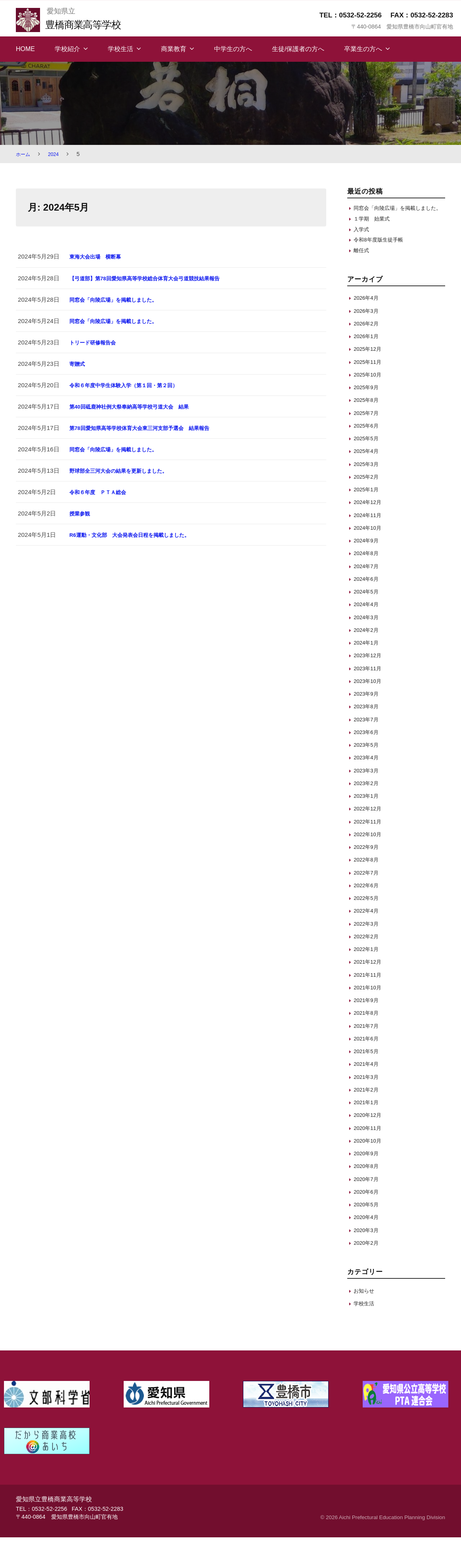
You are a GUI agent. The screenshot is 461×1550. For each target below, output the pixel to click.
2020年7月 (368, 1191)
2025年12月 (370, 361)
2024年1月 (368, 655)
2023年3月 (368, 783)
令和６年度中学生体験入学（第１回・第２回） (131, 385)
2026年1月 (368, 348)
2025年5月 (368, 450)
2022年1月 (368, 961)
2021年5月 (368, 1063)
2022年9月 (368, 859)
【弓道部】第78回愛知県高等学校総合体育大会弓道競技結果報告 (156, 278)
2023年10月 (370, 693)
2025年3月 (368, 476)
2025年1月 (368, 501)
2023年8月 (368, 719)
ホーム (24, 154)
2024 (56, 154)
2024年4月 (368, 617)
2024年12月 (370, 515)
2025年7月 (368, 425)
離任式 (362, 262)
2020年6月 (368, 1204)
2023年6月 (368, 744)
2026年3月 (368, 323)
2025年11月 (370, 374)
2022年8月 (368, 872)
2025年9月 (368, 399)
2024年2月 (368, 642)
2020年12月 (370, 1127)
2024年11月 (370, 527)
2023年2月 (368, 795)
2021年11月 (370, 987)
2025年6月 (368, 438)
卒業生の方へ (363, 49)
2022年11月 (370, 834)
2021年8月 (368, 1025)
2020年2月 (368, 1255)
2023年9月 (368, 706)
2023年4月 (368, 770)
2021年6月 (368, 1051)
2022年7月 (368, 885)
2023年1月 (368, 808)
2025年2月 (368, 489)
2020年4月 (368, 1230)
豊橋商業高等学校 (88, 23)
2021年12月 (370, 974)
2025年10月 (370, 387)
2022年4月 (368, 923)
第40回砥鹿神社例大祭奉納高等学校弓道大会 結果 (138, 406)
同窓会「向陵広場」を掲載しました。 (119, 299)
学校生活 (120, 49)
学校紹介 (67, 49)
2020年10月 (370, 1153)
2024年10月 (370, 540)
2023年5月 (368, 757)
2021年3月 (368, 1089)
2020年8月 (368, 1178)
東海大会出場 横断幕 (99, 256)
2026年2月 (368, 336)
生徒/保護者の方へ (298, 49)
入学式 (362, 239)
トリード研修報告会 (96, 342)
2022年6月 (368, 897)
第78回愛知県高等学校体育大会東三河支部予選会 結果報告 (150, 427)
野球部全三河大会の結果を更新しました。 (125, 470)
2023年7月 (368, 731)
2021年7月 (368, 1038)
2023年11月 (370, 680)
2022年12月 (370, 821)
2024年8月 (368, 566)
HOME (25, 49)
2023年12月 (370, 668)
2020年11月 (370, 1140)
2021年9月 (368, 1012)
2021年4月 (368, 1076)
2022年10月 (370, 846)
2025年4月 (368, 463)
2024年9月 (368, 553)
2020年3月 (368, 1242)
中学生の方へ (233, 49)
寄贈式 (78, 363)
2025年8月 (368, 412)
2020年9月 (368, 1165)
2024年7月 (368, 578)
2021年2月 (368, 1102)
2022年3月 (368, 936)
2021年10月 (370, 1000)
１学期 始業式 (374, 227)
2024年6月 (368, 591)
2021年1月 (368, 1114)
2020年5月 (368, 1216)
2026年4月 (368, 310)
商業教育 (173, 49)
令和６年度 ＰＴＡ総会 (102, 492)
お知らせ (365, 1303)
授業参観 (81, 513)
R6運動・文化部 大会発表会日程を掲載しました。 (138, 534)
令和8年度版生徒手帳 (382, 250)
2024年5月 (368, 604)
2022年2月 (368, 948)
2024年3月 (368, 629)
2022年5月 (368, 910)
